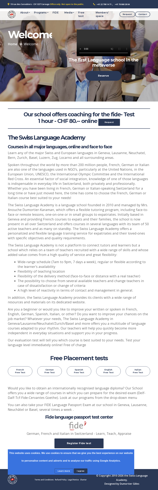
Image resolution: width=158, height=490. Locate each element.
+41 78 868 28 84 (122, 4)
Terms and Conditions (44, 479)
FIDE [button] (56, 12)
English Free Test (108, 371)
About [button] (24, 12)
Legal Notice (73, 479)
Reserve (103, 75)
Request (127, 14)
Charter (83, 479)
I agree (80, 471)
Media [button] (68, 12)
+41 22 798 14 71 (104, 4)
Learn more (64, 471)
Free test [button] (81, 14)
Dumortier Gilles (129, 483)
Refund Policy (61, 479)
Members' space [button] (102, 14)
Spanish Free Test (79, 371)
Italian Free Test (138, 371)
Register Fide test (79, 443)
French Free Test (20, 371)
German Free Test (49, 371)
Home (12, 44)
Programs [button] (40, 12)
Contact (142, 14)
